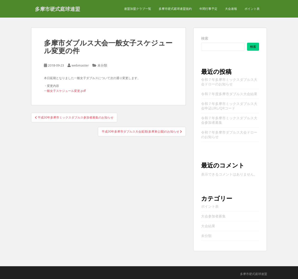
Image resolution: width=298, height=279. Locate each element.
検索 (204, 38)
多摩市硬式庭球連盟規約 (175, 9)
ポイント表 (252, 9)
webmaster (80, 65)
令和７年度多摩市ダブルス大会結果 (229, 93)
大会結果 (208, 226)
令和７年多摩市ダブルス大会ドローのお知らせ (229, 134)
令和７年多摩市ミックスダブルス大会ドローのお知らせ (229, 81)
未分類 (102, 65)
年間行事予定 (208, 9)
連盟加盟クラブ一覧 (137, 9)
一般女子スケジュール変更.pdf (65, 91)
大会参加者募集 (213, 216)
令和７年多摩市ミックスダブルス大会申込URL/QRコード (229, 105)
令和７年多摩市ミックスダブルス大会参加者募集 (229, 120)
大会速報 (231, 9)
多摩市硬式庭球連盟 (57, 9)
